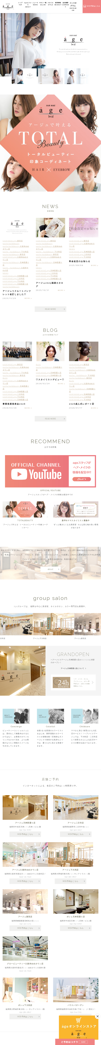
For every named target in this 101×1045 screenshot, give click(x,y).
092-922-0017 (76, 831)
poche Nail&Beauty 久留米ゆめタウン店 (16, 248)
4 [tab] (17, 189)
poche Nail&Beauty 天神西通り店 (16, 264)
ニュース (39, 4)
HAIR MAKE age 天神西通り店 (15, 276)
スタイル (54, 4)
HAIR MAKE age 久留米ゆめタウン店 (15, 259)
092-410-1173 (25, 926)
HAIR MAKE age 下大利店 (13, 282)
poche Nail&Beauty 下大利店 (16, 252)
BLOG (5, 379)
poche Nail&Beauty (11, 244)
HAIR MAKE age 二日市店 (13, 279)
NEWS (5, 273)
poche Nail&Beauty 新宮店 (14, 255)
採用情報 (61, 4)
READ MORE (50, 309)
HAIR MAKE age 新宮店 (13, 241)
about (50, 583)
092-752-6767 (25, 831)
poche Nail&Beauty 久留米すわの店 (16, 269)
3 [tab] (14, 189)
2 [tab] (10, 189)
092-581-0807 (70, 879)
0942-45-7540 (25, 879)
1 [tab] (7, 189)
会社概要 (69, 5)
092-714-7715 (75, 1015)
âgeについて (31, 5)
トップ (24, 4)
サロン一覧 (46, 4)
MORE (27, 299)
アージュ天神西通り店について (72, 670)
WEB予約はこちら (25, 836)
